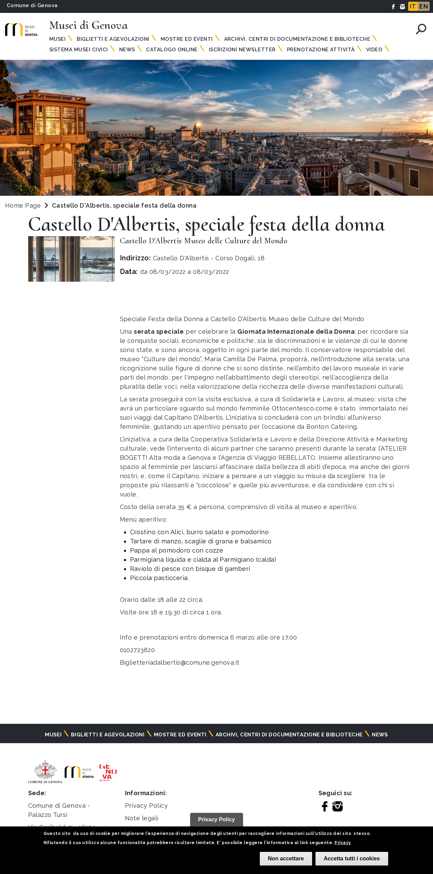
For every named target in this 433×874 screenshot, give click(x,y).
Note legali (142, 818)
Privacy (343, 842)
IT (413, 6)
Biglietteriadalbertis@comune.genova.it (179, 662)
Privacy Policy (146, 805)
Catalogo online (171, 50)
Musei (57, 39)
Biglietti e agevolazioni (113, 39)
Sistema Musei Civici (78, 50)
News (127, 50)
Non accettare (286, 858)
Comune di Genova (32, 5)
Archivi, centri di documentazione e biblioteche (297, 39)
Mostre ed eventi (187, 39)
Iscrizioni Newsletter (242, 50)
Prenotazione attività (321, 50)
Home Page (23, 205)
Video (374, 50)
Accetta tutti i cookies (352, 858)
